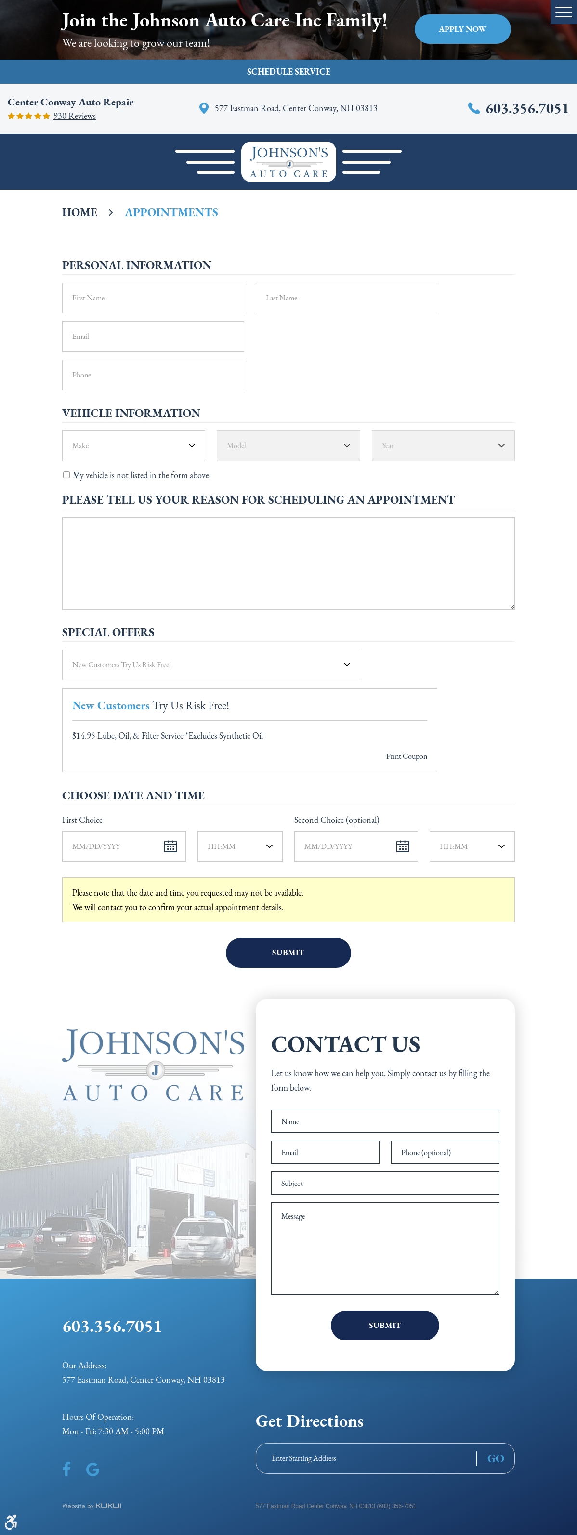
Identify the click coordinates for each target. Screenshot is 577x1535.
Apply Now (462, 29)
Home (79, 212)
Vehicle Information (131, 413)
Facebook (66, 1469)
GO (495, 1458)
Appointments (171, 212)
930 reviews (74, 116)
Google (92, 1469)
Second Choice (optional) (337, 819)
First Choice (82, 819)
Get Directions (310, 1420)
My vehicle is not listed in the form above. (142, 475)
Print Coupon (406, 756)
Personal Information (136, 265)
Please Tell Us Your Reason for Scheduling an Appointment (258, 500)
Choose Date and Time (133, 795)
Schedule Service (288, 71)
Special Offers (108, 632)
